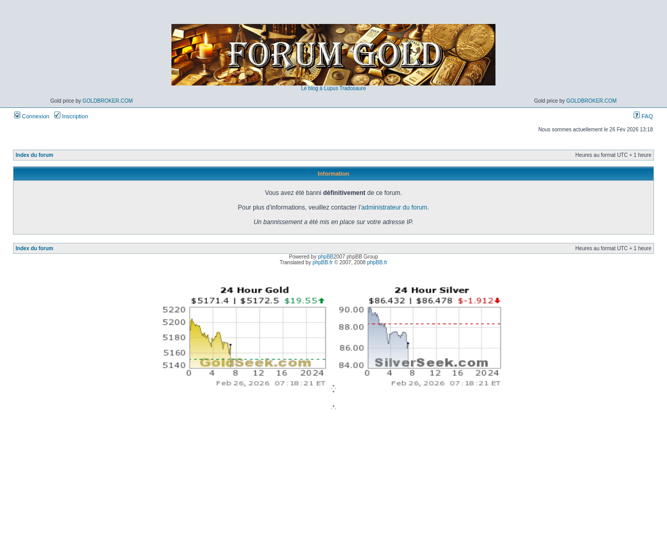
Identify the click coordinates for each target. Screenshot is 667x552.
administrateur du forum (394, 207)
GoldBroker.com (107, 101)
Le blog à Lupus (319, 88)
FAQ (643, 116)
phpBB (326, 257)
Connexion (32, 116)
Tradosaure (352, 88)
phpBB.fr (323, 262)
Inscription (71, 116)
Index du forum (34, 155)
